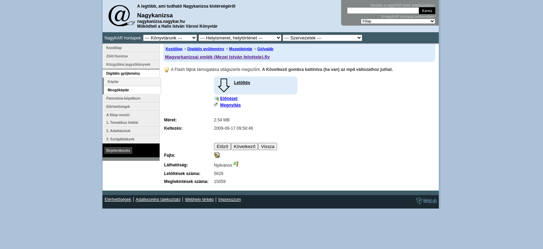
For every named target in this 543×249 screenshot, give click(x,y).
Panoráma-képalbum (123, 98)
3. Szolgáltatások (120, 139)
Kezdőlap (174, 49)
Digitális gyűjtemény (205, 49)
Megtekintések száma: (186, 181)
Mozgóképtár (240, 49)
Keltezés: (173, 128)
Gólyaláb (265, 49)
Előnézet (229, 98)
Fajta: (169, 155)
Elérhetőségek (118, 107)
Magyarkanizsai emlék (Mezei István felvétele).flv (217, 56)
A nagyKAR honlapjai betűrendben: (408, 17)
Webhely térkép (199, 199)
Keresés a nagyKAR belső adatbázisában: (403, 5)
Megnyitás (230, 105)
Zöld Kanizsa (117, 56)
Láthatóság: (176, 165)
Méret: (170, 120)
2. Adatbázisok (118, 131)
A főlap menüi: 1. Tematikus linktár (122, 118)
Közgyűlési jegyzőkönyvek (128, 64)
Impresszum (229, 199)
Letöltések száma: (182, 173)
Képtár (113, 82)
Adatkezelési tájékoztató (158, 199)
